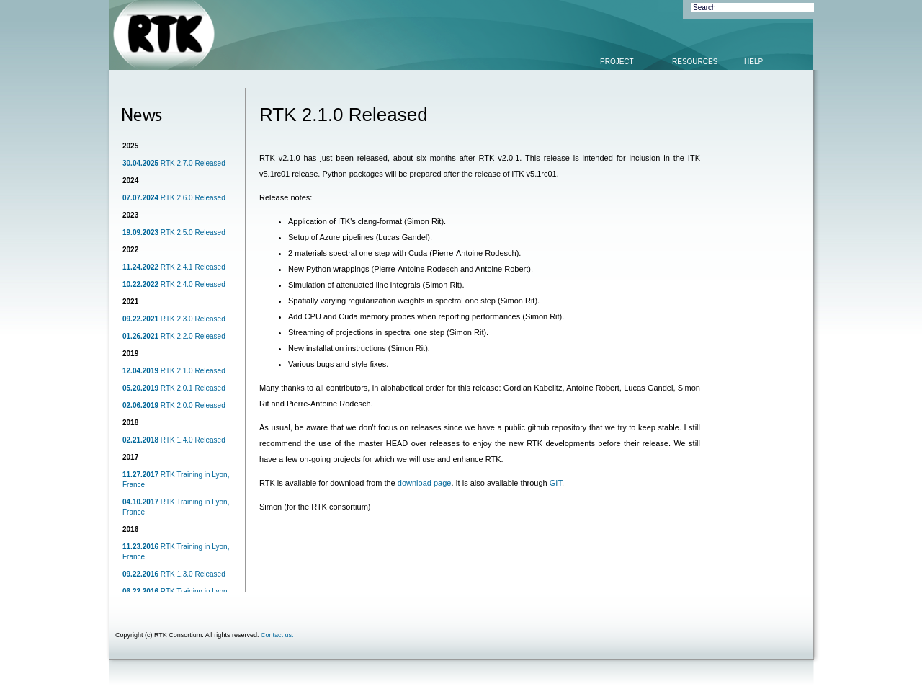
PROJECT (617, 62)
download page (425, 483)
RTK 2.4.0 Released (173, 284)
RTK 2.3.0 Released (173, 319)
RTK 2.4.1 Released (173, 267)
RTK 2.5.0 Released (173, 232)
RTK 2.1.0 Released (173, 371)
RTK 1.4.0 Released (173, 440)
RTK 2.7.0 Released (173, 163)
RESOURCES (694, 62)
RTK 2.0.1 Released (173, 388)
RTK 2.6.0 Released (173, 198)
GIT (556, 483)
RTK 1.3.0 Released (173, 574)
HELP (753, 62)
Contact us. (277, 635)
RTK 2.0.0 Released (173, 405)
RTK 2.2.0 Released (173, 336)
